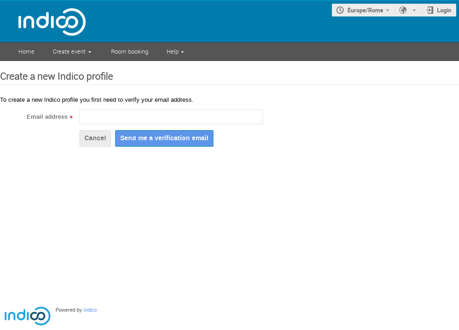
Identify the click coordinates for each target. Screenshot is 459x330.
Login (444, 10)
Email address (47, 117)
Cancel (95, 138)
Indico (90, 310)
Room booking (129, 51)
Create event (69, 51)
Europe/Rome (365, 10)
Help (173, 51)
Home (26, 51)
